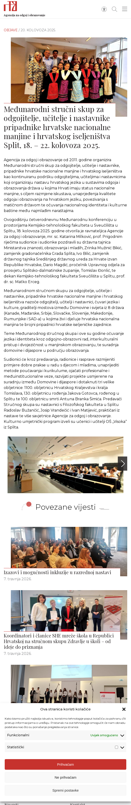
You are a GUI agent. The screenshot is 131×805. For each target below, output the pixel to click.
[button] (124, 709)
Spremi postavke (65, 790)
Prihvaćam (65, 764)
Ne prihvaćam (66, 777)
